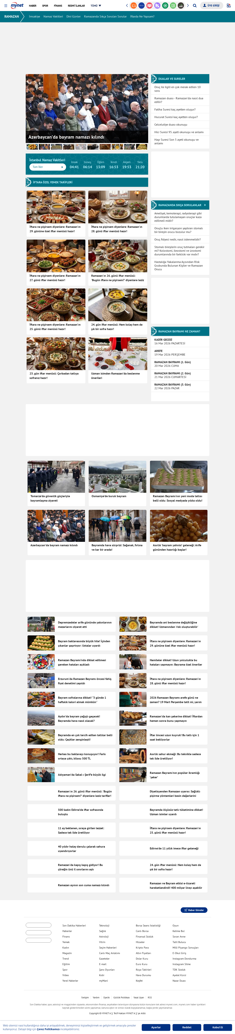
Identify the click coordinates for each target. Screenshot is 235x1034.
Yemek (66, 940)
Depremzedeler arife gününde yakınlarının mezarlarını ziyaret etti (85, 624)
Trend (65, 956)
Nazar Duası (179, 978)
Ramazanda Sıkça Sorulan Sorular (105, 16)
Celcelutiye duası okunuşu (170, 124)
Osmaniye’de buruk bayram (109, 496)
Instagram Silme (182, 962)
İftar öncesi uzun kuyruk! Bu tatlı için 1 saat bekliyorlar (174, 736)
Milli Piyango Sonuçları (186, 945)
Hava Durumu (143, 973)
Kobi (101, 973)
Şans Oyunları (107, 967)
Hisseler (140, 940)
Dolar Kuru (142, 956)
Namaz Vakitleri (53, 16)
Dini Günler (73, 16)
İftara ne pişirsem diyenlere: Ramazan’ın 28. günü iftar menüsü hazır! (116, 229)
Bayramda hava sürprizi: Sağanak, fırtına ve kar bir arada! (117, 547)
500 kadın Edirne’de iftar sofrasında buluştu (80, 810)
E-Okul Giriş (179, 951)
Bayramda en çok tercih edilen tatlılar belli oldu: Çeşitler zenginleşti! (85, 736)
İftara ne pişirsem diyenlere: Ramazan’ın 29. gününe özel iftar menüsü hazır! (55, 229)
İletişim (85, 995)
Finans (66, 934)
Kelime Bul (179, 929)
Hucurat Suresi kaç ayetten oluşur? (176, 117)
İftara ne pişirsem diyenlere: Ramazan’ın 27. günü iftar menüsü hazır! (55, 278)
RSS (150, 995)
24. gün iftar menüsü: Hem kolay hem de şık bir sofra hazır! (116, 326)
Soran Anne (179, 934)
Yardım (96, 995)
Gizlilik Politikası (121, 995)
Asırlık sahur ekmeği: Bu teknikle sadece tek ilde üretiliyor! (175, 755)
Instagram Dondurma (184, 956)
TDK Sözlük (179, 967)
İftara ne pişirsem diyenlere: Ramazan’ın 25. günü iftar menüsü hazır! (55, 326)
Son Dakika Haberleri (74, 923)
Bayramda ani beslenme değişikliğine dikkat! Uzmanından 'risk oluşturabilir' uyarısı (174, 626)
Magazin (67, 951)
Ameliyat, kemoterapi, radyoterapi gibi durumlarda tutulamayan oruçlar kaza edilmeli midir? (178, 216)
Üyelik (106, 995)
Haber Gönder (194, 908)
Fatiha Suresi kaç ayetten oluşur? (175, 109)
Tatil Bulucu (179, 940)
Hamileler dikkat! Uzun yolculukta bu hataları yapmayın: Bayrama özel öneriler (176, 662)
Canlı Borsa (142, 929)
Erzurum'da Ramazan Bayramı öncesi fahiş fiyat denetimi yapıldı (84, 681)
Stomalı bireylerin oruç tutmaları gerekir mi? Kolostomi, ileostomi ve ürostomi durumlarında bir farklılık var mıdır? (179, 250)
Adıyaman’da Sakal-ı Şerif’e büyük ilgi (82, 773)
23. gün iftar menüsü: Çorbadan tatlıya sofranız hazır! (54, 375)
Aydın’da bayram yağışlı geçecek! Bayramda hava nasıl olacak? (79, 718)
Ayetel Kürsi (179, 973)
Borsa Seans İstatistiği (148, 923)
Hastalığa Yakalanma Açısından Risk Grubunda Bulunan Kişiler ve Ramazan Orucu (178, 265)
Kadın (65, 945)
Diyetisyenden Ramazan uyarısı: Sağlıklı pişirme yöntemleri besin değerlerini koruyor (175, 794)
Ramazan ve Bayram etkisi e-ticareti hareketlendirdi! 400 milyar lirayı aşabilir (176, 884)
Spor (65, 967)
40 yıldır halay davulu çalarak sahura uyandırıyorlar (81, 847)
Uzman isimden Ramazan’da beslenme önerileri (115, 375)
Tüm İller (48, 167)
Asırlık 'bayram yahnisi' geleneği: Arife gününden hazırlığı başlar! (177, 547)
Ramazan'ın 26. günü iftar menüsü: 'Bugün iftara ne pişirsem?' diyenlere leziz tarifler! (117, 278)
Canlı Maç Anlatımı (109, 951)
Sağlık (102, 929)
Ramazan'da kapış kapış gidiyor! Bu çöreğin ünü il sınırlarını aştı (80, 865)
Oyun (176, 923)
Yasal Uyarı (138, 995)
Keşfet (139, 978)
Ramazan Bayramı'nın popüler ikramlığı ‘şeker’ (175, 773)
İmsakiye (34, 16)
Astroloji (104, 934)
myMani (103, 978)
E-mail (102, 962)
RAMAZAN (11, 16)
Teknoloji (104, 923)
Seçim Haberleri (108, 945)
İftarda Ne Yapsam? (142, 16)
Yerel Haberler (70, 978)
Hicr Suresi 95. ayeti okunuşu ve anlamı (179, 132)
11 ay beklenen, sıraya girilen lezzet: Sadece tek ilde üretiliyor (81, 828)
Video (65, 973)
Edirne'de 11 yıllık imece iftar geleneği (174, 846)
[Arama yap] (194, 5)
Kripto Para (142, 945)
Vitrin (102, 940)
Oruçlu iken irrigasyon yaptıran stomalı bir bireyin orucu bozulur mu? (178, 229)
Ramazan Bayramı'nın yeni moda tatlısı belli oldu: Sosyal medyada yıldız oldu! (177, 498)
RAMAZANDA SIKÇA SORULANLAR (182, 205)
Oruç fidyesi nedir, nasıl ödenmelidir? (177, 239)
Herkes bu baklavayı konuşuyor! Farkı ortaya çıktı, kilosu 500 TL (82, 755)
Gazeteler (104, 956)
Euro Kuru (141, 962)
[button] (5, 5)
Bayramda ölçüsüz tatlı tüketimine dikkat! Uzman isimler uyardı (176, 810)
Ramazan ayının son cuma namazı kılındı (83, 883)
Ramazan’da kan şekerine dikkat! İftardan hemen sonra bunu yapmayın (176, 718)
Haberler (67, 929)
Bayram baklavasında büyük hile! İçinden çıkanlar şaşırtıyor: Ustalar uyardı (84, 643)
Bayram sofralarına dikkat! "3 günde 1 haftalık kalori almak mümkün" (82, 700)
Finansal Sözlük (144, 934)
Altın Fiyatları (143, 951)
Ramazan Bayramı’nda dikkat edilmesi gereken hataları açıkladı (82, 662)
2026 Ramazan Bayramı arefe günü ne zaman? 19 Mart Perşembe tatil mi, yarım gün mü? (176, 702)
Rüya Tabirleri (143, 967)
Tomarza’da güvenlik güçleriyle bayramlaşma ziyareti (50, 498)
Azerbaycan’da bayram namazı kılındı (54, 545)
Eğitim (66, 962)
